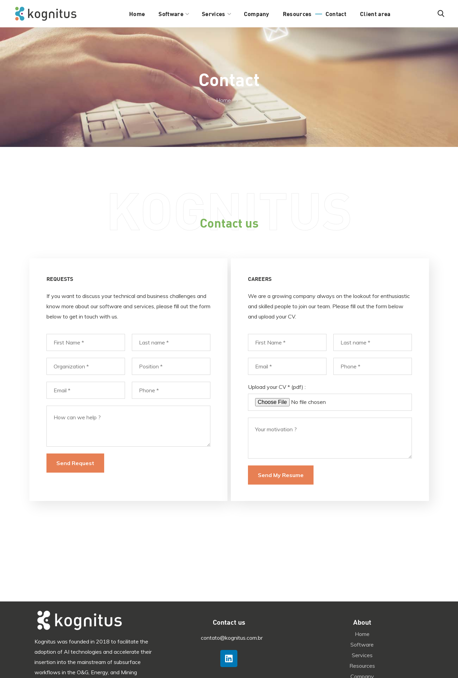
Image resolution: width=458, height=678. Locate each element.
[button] (441, 13)
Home (223, 100)
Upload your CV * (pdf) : (277, 386)
